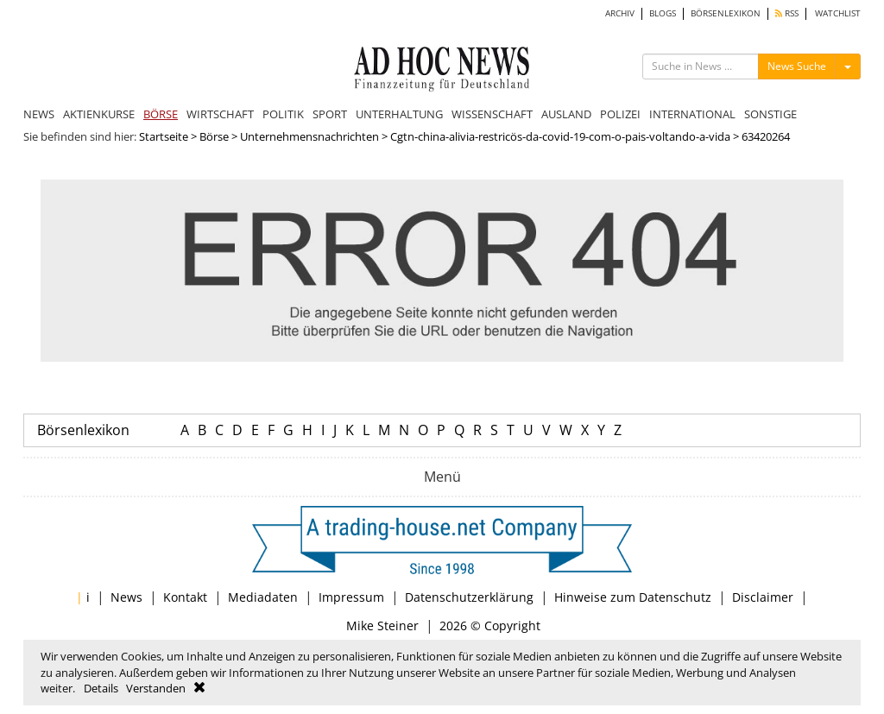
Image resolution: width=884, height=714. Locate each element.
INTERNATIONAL (692, 114)
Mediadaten (263, 597)
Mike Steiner (382, 625)
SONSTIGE (770, 114)
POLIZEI (620, 114)
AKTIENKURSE (99, 114)
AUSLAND (566, 114)
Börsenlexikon (83, 429)
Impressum (351, 597)
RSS (787, 13)
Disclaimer (762, 597)
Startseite (163, 136)
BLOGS (662, 13)
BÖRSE (160, 114)
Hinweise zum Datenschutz (632, 597)
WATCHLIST (838, 13)
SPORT (330, 114)
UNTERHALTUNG (399, 114)
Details (101, 688)
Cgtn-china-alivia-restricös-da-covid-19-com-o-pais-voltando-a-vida (560, 136)
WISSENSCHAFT (492, 114)
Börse (214, 136)
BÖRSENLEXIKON (726, 13)
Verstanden (156, 688)
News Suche (796, 66)
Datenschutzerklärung (469, 597)
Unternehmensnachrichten (309, 136)
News (126, 597)
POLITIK (283, 114)
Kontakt (185, 597)
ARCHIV (620, 13)
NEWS (38, 114)
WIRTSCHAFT (220, 114)
